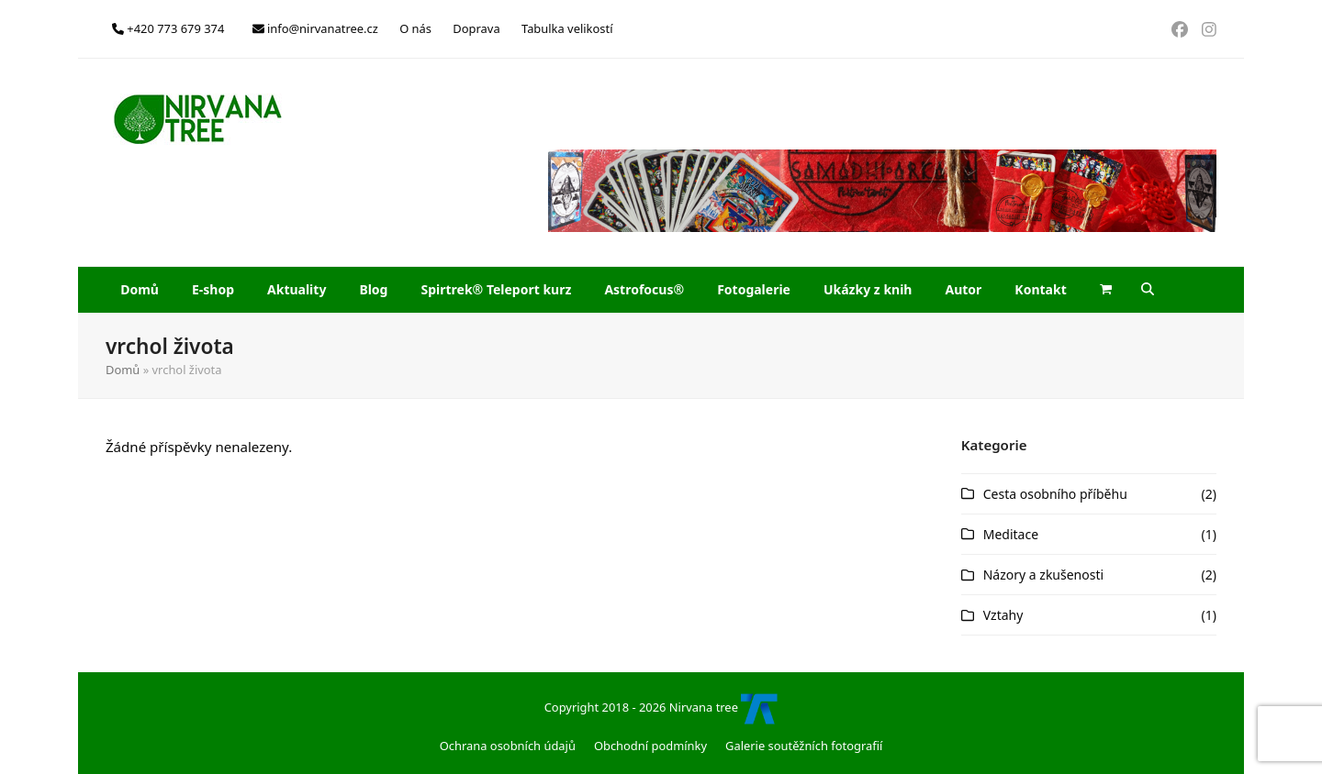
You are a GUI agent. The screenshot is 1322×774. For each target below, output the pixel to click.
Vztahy (1003, 615)
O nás (415, 28)
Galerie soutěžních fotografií (803, 745)
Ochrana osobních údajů (508, 745)
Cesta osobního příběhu (1055, 494)
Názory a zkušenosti (1043, 574)
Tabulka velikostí (566, 28)
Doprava (476, 28)
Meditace (1010, 534)
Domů (123, 369)
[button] (1106, 290)
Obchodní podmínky (650, 745)
